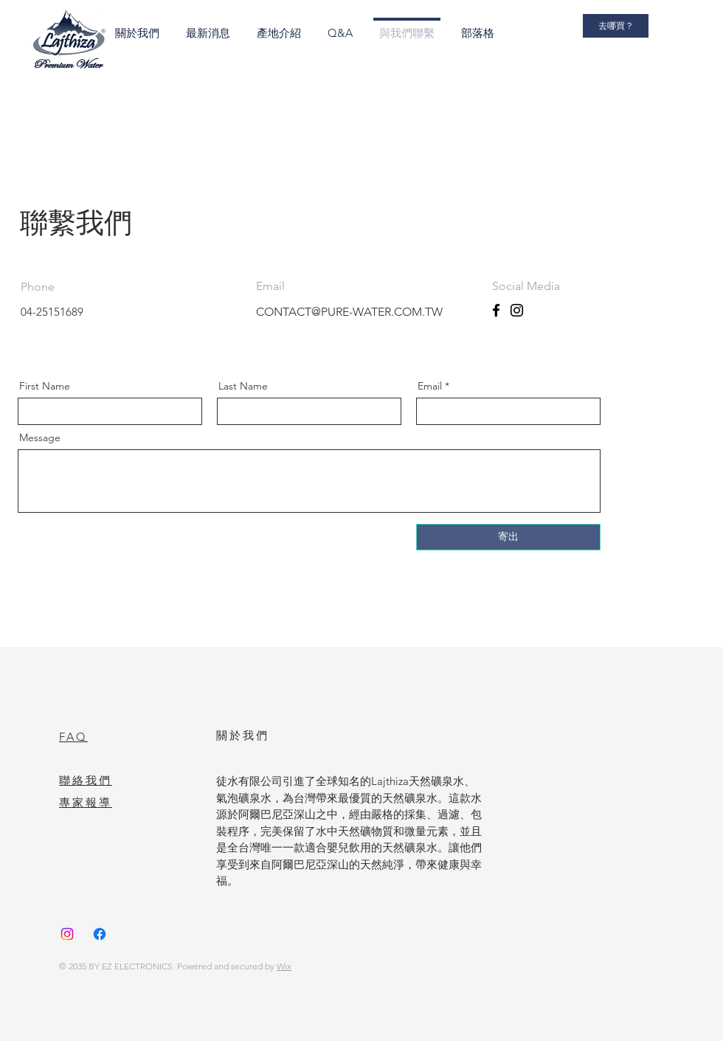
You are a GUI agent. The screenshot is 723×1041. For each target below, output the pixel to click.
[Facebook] (496, 310)
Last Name (243, 386)
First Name (44, 386)
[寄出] (508, 537)
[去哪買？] (615, 26)
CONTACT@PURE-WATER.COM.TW (349, 312)
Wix (284, 966)
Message (39, 437)
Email (430, 386)
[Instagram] (516, 310)
